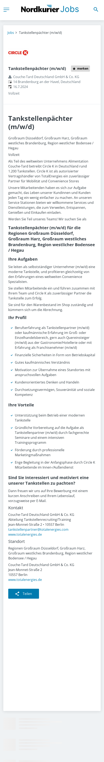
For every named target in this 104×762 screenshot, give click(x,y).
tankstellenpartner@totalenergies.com (38, 529)
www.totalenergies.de (25, 534)
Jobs (10, 32)
